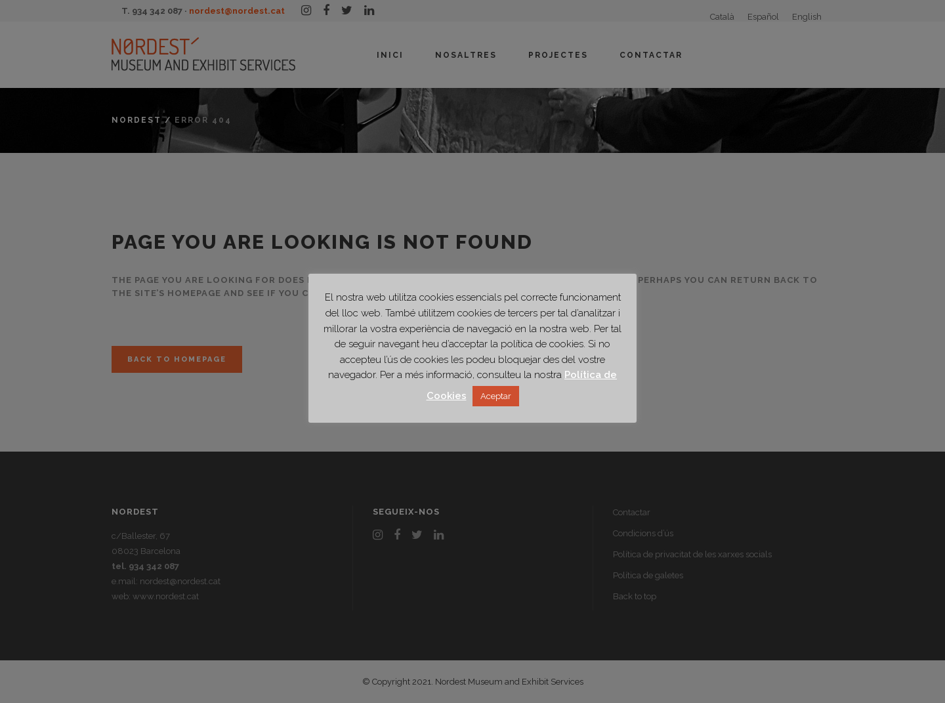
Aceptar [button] (495, 396)
